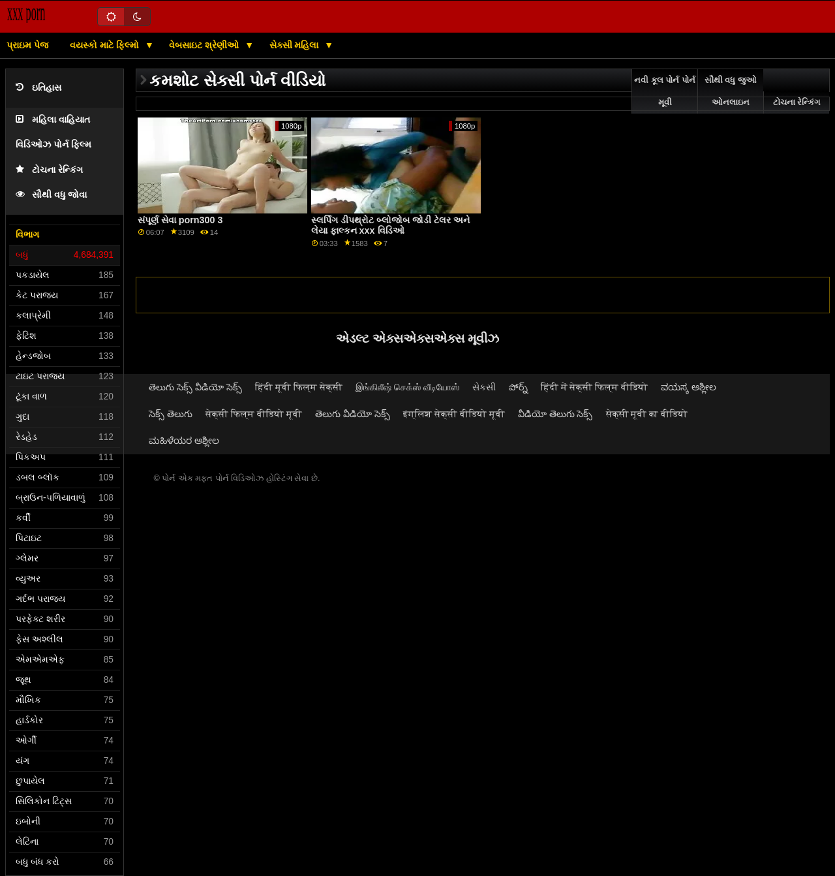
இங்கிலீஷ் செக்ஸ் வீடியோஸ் (407, 387)
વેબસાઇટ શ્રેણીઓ (205, 45)
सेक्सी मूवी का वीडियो (647, 414)
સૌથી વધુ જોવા (51, 195)
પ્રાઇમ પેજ (27, 45)
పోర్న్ (518, 387)
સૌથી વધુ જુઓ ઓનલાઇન (731, 91)
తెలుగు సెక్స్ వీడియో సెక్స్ (195, 387)
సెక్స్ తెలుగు (170, 414)
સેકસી (484, 387)
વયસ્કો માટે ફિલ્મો (106, 45)
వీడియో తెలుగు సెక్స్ (555, 414)
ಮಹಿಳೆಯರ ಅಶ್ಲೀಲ (184, 440)
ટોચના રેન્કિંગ (49, 170)
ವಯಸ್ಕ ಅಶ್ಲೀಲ (688, 387)
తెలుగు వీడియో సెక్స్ (352, 414)
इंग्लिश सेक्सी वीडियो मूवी (454, 414)
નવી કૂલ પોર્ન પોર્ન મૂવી (664, 91)
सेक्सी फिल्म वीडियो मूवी (253, 414)
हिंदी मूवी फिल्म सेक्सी (298, 387)
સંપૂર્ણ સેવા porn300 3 (180, 220)
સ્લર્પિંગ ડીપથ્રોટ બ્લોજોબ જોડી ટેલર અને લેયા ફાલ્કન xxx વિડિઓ (390, 225)
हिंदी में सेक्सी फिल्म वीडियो (594, 387)
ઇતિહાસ (38, 88)
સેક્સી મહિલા (295, 45)
